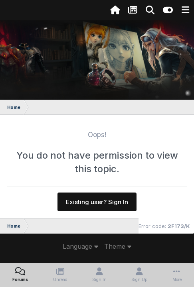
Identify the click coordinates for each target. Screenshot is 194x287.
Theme (117, 246)
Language (80, 246)
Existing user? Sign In (97, 202)
